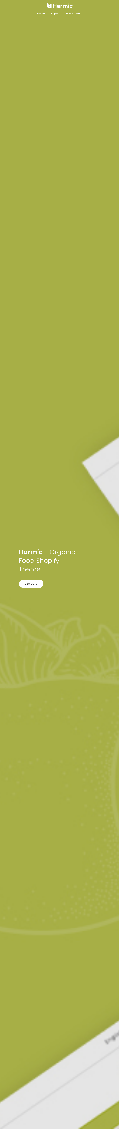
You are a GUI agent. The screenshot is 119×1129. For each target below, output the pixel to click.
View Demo (31, 583)
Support (56, 13)
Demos (41, 13)
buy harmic (74, 13)
